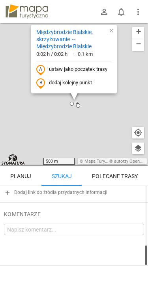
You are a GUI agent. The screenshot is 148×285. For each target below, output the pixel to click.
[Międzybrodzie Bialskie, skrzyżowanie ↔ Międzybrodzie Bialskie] (74, 219)
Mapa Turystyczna (102, 161)
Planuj (20, 176)
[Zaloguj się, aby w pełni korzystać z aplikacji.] (137, 263)
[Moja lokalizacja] (138, 133)
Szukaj (62, 176)
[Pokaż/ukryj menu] (138, 12)
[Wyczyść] (138, 194)
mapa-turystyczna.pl (27, 11)
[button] (78, 106)
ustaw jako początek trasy (71, 69)
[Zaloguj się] (104, 12)
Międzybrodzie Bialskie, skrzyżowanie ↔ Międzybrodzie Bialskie (64, 39)
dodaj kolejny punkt (64, 83)
